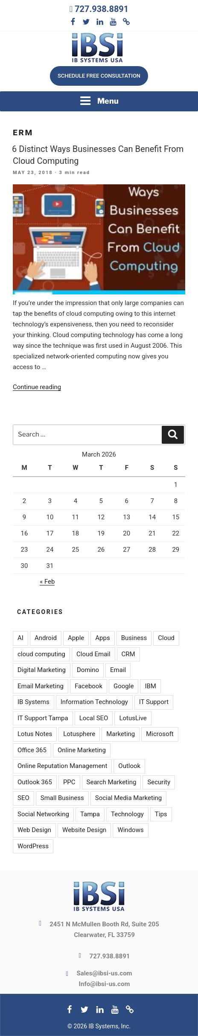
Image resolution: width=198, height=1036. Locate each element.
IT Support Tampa (42, 718)
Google (124, 686)
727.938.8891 (101, 9)
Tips (161, 814)
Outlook (129, 766)
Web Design (34, 830)
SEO (23, 798)
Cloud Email (93, 654)
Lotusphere (79, 734)
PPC (69, 782)
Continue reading (37, 387)
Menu (99, 101)
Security (158, 782)
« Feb (47, 581)
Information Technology (94, 702)
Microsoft (160, 734)
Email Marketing (40, 686)
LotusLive (132, 718)
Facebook (88, 686)
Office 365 (32, 750)
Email (118, 670)
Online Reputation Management (62, 766)
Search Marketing (112, 782)
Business (134, 638)
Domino (88, 670)
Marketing (120, 734)
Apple (76, 638)
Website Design (84, 830)
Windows (130, 830)
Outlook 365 (34, 782)
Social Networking (43, 814)
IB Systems (33, 702)
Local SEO (93, 718)
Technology (127, 814)
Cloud (166, 638)
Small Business (62, 798)
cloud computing (41, 654)
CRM (128, 654)
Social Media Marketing (128, 798)
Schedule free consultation (99, 76)
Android (46, 638)
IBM (150, 686)
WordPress (33, 846)
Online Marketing (82, 750)
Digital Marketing (41, 670)
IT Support (154, 702)
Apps (102, 638)
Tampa (90, 814)
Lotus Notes (34, 734)
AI (20, 638)
